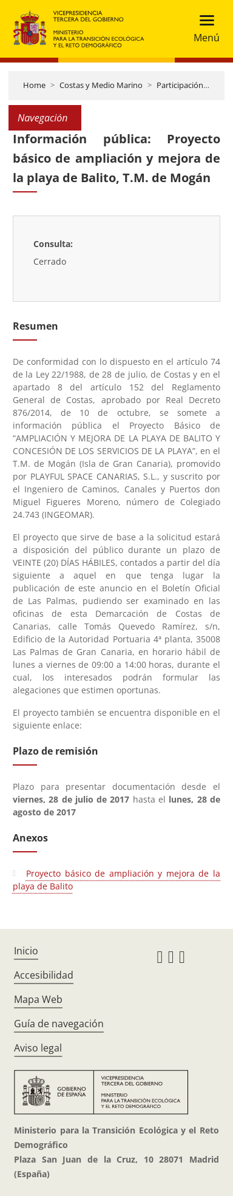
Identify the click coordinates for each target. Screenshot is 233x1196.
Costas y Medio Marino (101, 85)
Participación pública (194, 85)
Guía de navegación (59, 1023)
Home (34, 85)
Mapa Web (38, 999)
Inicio (26, 950)
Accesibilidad (43, 975)
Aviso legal (38, 1048)
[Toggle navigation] (203, 29)
